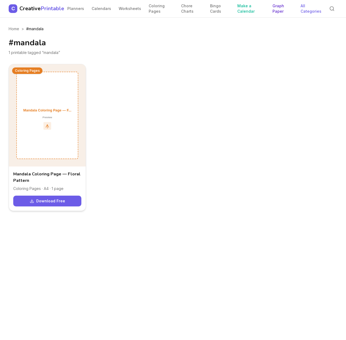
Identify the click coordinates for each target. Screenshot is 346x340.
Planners (75, 8)
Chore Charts (187, 8)
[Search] (332, 8)
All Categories (311, 8)
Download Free (47, 201)
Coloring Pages (157, 8)
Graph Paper (278, 8)
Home (14, 28)
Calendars (101, 8)
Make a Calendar (246, 8)
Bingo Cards (215, 8)
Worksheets (130, 8)
